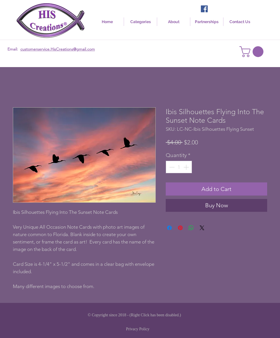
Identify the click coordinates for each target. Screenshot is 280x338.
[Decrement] (171, 167)
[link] (252, 51)
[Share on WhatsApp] (191, 227)
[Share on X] (202, 227)
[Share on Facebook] (169, 227)
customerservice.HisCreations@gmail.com (57, 49)
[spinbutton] (179, 167)
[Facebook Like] (220, 9)
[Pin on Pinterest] (180, 227)
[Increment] (186, 167)
